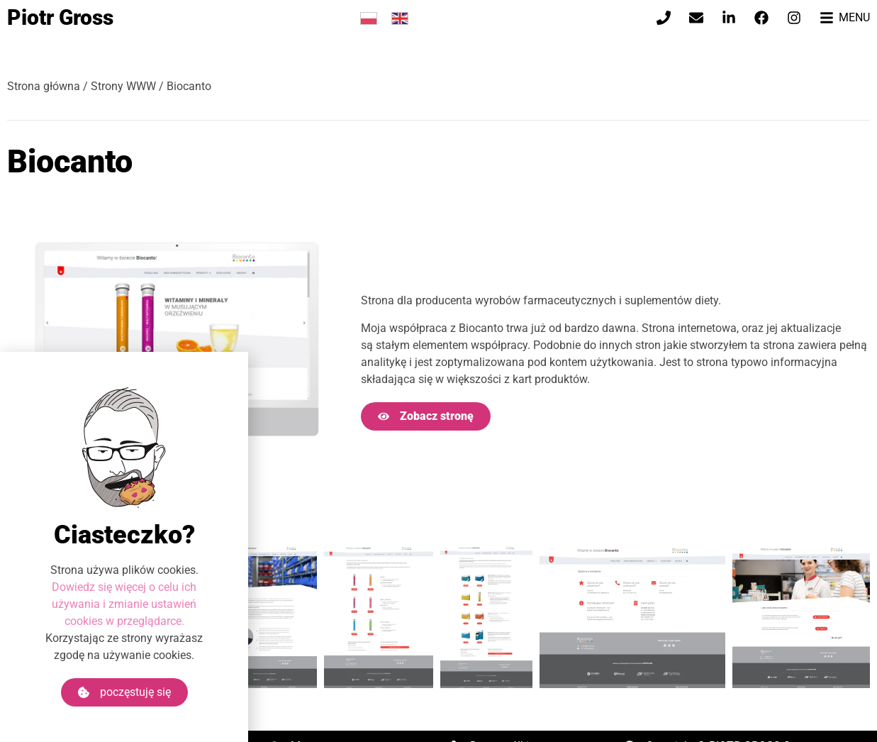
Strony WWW (123, 86)
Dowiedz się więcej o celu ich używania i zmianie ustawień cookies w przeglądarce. (124, 604)
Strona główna (43, 86)
